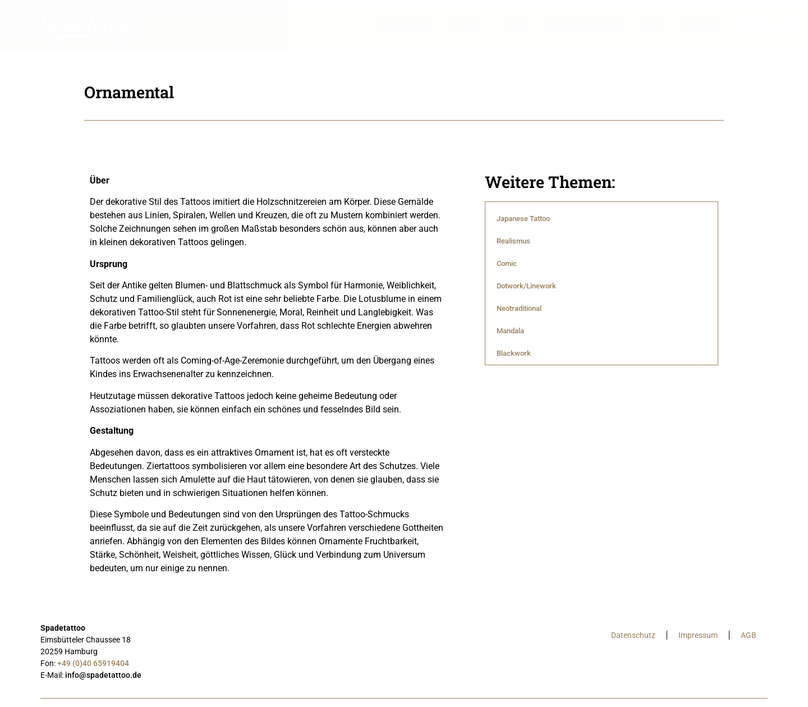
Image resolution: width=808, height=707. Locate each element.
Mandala (510, 331)
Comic (507, 263)
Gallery (466, 25)
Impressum (698, 635)
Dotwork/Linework (526, 286)
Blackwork (514, 353)
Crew (513, 25)
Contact (700, 25)
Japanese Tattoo (523, 218)
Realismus (513, 241)
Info (654, 25)
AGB (748, 635)
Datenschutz (633, 635)
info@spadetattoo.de (103, 675)
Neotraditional (519, 308)
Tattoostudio (404, 25)
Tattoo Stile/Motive (585, 25)
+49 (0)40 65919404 (93, 663)
